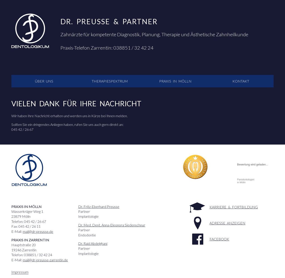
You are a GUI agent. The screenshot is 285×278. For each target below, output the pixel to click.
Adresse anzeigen (227, 223)
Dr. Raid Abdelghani (92, 243)
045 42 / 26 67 (22, 129)
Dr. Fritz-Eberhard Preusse (98, 206)
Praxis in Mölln (175, 81)
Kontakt (240, 81)
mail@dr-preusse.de (38, 231)
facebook (219, 239)
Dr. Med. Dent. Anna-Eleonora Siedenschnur (111, 225)
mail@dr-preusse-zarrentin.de (45, 260)
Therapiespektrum (110, 81)
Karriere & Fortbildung (234, 207)
